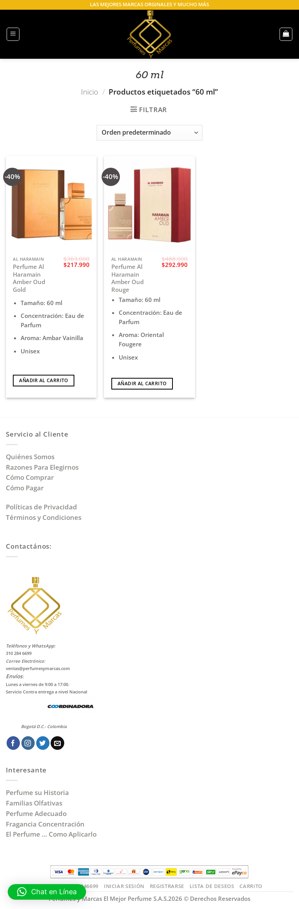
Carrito (250, 886)
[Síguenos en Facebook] (13, 743)
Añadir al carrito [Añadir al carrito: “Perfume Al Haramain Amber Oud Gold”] (43, 380)
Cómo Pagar (25, 487)
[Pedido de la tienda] (149, 132)
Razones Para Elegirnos (44, 467)
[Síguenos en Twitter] (43, 743)
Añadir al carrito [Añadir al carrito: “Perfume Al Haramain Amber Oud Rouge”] (142, 383)
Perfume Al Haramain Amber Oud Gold (29, 278)
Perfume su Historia (37, 792)
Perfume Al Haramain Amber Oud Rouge (127, 278)
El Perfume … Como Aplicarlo (51, 834)
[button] (13, 34)
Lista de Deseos (212, 886)
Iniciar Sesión (124, 886)
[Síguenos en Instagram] (28, 743)
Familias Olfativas (34, 802)
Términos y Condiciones (43, 517)
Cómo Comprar (30, 477)
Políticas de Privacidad (41, 506)
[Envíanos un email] (57, 743)
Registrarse (167, 886)
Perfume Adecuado (37, 813)
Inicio (89, 91)
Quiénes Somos (32, 456)
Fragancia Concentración (46, 824)
